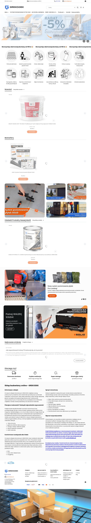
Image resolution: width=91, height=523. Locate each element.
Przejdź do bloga (28, 342)
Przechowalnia (41, 476)
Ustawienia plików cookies (67, 475)
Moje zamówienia (42, 473)
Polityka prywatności (68, 473)
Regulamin (27, 474)
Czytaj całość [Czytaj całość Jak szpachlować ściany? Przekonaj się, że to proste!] (79, 360)
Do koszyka (32, 131)
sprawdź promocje (77, 378)
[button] (77, 7)
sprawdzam (45, 511)
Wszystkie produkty (38, 220)
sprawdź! (52, 296)
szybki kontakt (56, 378)
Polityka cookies (67, 477)
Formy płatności (54, 477)
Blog (77, 474)
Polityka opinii (66, 479)
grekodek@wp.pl (71, 438)
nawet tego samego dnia (35, 378)
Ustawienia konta (42, 474)
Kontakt (27, 476)
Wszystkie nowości (18, 89)
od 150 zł (14, 378)
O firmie (78, 473)
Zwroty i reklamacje (29, 473)
